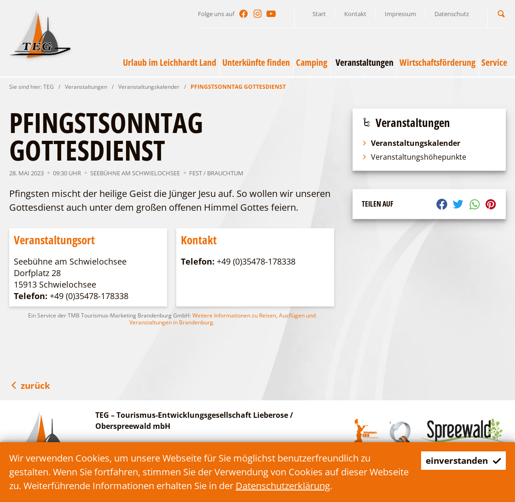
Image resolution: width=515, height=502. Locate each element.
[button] (501, 14)
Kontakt (355, 14)
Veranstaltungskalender (148, 87)
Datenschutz (451, 14)
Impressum (400, 14)
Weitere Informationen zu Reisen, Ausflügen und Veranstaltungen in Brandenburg (222, 319)
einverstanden (461, 460)
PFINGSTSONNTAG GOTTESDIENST (238, 87)
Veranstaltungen (86, 87)
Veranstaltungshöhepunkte (414, 157)
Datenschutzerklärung (324, 485)
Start (319, 14)
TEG (48, 87)
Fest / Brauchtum (216, 173)
